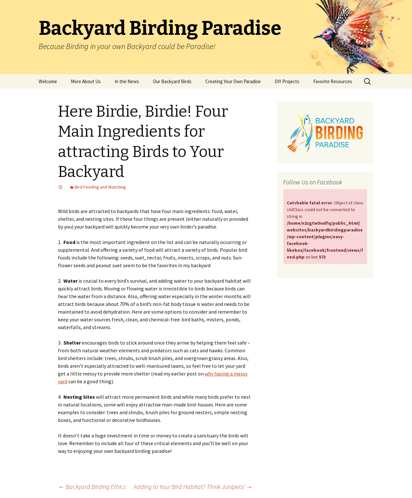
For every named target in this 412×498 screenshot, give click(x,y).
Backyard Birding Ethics (92, 487)
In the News (127, 81)
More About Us (86, 81)
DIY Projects (287, 81)
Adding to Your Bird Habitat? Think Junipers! (193, 487)
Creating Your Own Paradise (233, 81)
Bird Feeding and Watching (100, 187)
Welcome (48, 81)
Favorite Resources (332, 81)
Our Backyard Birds (172, 81)
